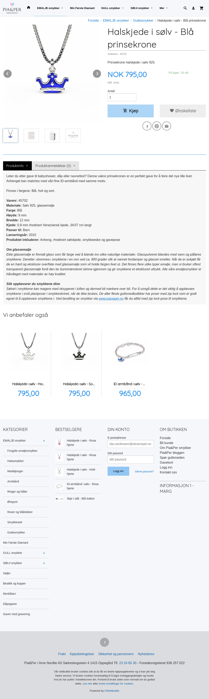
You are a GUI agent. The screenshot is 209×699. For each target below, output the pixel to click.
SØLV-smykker (140, 8)
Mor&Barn (9, 593)
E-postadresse (117, 437)
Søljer (7, 573)
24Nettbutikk (111, 690)
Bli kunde (166, 443)
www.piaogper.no (111, 298)
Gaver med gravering (16, 614)
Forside (93, 20)
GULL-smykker (110, 8)
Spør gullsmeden (172, 457)
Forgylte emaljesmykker (22, 450)
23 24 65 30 (128, 663)
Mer (162, 8)
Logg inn (166, 467)
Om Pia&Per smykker (175, 448)
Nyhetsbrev (146, 654)
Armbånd (13, 481)
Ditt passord (115, 453)
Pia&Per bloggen (172, 452)
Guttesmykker (16, 532)
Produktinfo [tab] (15, 166)
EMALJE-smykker (48, 8)
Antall (111, 91)
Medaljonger (15, 471)
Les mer (88, 683)
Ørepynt (12, 501)
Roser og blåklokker (20, 512)
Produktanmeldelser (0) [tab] (53, 166)
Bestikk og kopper (14, 583)
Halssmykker (15, 461)
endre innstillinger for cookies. (116, 683)
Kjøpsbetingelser (82, 654)
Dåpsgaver (10, 604)
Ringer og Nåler (17, 491)
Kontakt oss (168, 472)
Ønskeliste (183, 110)
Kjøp (130, 110)
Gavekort (166, 462)
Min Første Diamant (82, 8)
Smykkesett (14, 522)
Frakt (62, 654)
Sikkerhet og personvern (116, 654)
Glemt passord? (144, 471)
